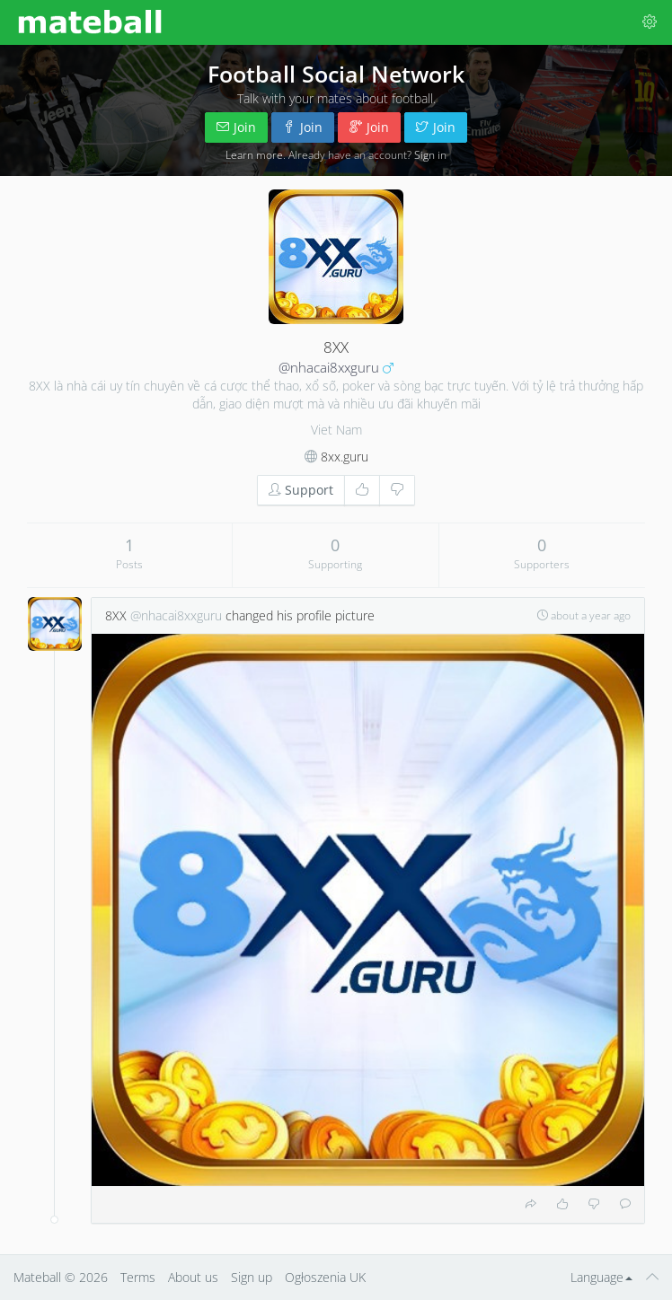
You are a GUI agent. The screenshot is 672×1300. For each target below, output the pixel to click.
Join (236, 127)
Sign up (251, 1277)
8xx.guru (344, 456)
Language (601, 1277)
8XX (116, 615)
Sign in (430, 154)
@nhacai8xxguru (329, 367)
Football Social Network (336, 73)
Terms (137, 1277)
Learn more (254, 154)
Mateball (37, 1277)
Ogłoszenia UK (325, 1277)
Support (301, 489)
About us (193, 1277)
